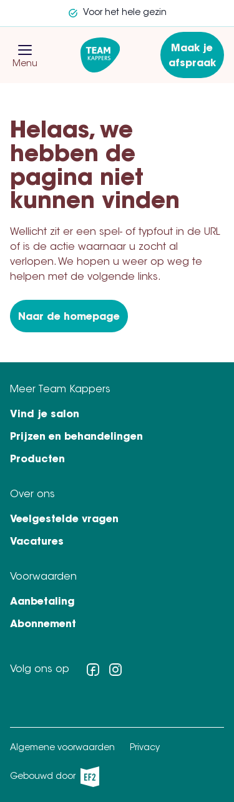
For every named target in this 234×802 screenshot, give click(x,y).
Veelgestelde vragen (64, 520)
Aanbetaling (42, 602)
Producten (37, 460)
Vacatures (37, 542)
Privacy (145, 748)
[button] (25, 50)
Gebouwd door (54, 776)
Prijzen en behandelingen (76, 437)
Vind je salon (44, 415)
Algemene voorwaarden (62, 748)
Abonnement (43, 625)
